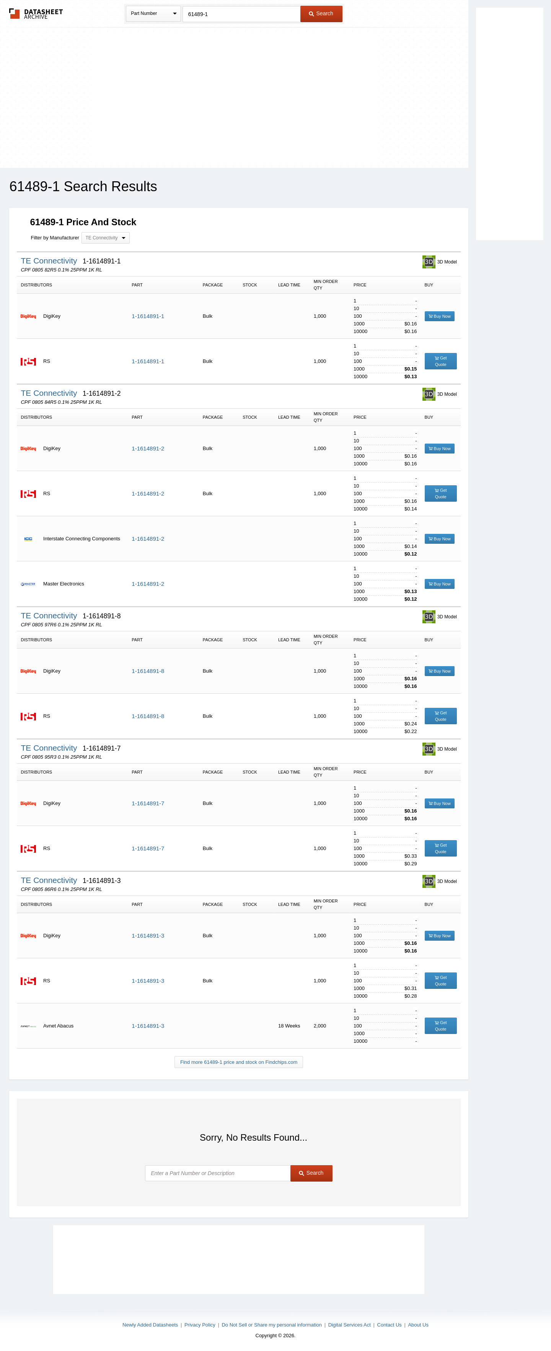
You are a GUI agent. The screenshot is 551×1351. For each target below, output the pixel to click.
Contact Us (389, 1325)
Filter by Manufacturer (55, 238)
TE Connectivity (50, 260)
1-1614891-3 (148, 935)
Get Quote (441, 361)
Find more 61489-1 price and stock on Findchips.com (238, 1062)
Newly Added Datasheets (150, 1325)
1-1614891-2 (148, 448)
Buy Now (440, 316)
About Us (418, 1325)
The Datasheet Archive (36, 13)
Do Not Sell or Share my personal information (272, 1325)
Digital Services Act (349, 1325)
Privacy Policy (199, 1325)
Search (321, 13)
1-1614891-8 (148, 671)
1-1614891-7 (148, 803)
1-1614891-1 (148, 316)
